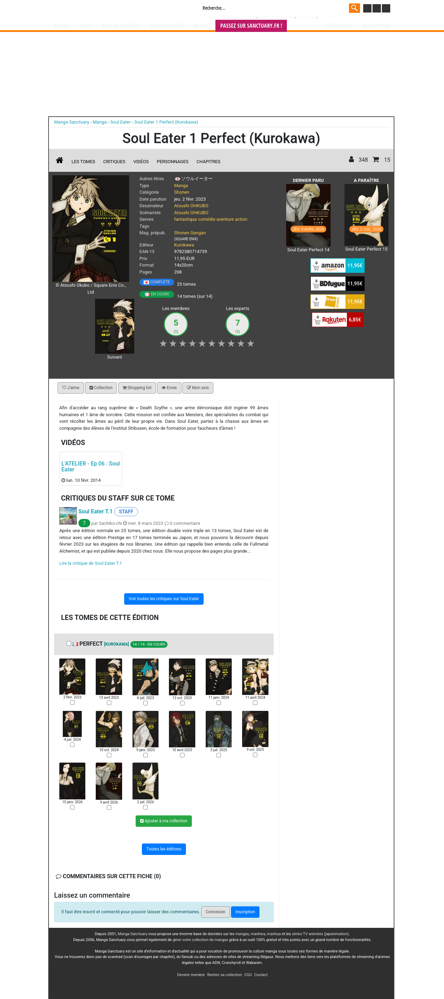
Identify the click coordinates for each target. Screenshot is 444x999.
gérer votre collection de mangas (200, 940)
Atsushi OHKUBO (191, 205)
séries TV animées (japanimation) (320, 934)
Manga (109, 9)
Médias (202, 26)
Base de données (121, 26)
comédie (206, 219)
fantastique (185, 219)
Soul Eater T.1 (95, 511)
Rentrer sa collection (224, 975)
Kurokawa (184, 244)
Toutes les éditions (163, 849)
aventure (225, 219)
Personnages (172, 161)
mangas (242, 934)
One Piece (326, 16)
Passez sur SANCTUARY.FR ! (251, 26)
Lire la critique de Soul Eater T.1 (90, 563)
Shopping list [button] (137, 387)
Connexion (339, 26)
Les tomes (83, 161)
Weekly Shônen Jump (277, 16)
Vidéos (140, 161)
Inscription (376, 26)
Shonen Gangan (190, 232)
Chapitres (209, 161)
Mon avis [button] (198, 387)
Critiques (114, 161)
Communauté (167, 26)
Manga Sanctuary (133, 934)
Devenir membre (191, 975)
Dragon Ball (306, 16)
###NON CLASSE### (238, 16)
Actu (86, 26)
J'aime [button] (70, 387)
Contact (260, 975)
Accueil (62, 26)
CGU (248, 975)
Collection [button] (100, 387)
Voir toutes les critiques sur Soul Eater (164, 598)
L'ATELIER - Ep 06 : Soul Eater (90, 466)
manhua (274, 934)
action (241, 219)
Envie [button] (169, 387)
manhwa (258, 934)
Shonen (181, 192)
